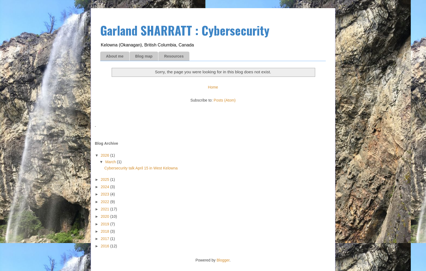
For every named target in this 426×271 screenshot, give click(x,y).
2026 (105, 155)
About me (115, 56)
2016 (105, 246)
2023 (105, 194)
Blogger (223, 260)
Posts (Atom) (225, 100)
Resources (174, 56)
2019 (105, 224)
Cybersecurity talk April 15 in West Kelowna (141, 168)
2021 (105, 209)
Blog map (144, 56)
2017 (105, 239)
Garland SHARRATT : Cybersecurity (185, 30)
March (111, 162)
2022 (105, 202)
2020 (105, 216)
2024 (105, 187)
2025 (105, 179)
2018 (105, 231)
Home (213, 87)
